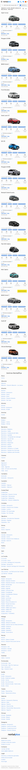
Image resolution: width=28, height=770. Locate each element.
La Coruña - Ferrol (5, 560)
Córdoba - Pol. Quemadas (8, 511)
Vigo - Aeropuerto (6, 667)
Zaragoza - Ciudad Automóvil (8, 728)
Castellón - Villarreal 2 (6, 487)
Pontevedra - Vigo (6, 663)
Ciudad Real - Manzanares (8, 496)
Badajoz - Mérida (5, 424)
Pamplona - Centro (6, 650)
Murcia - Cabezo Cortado (7, 639)
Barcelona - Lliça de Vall (7, 439)
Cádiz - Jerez (4, 470)
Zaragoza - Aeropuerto (7, 724)
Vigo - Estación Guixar (7, 669)
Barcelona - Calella (6, 431)
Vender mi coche (5, 744)
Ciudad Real (4, 492)
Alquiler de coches (6, 740)
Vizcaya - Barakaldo (6, 715)
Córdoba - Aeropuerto (7, 505)
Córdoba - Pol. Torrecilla (7, 513)
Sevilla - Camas (5, 680)
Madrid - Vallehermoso (7, 605)
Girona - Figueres (5, 529)
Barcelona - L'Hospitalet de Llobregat (11, 437)
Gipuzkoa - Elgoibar (6, 520)
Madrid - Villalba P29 (6, 609)
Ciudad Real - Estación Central (9, 494)
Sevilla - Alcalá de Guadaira (8, 678)
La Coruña (3, 558)
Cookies (3, 759)
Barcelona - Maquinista (7, 442)
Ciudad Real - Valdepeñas (7, 498)
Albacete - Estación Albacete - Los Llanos (12, 385)
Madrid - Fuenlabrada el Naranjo (9, 594)
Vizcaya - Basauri (5, 717)
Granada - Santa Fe (6, 540)
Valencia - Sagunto (6, 710)
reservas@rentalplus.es (7, 751)
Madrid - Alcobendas (6, 584)
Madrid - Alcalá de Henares (8, 580)
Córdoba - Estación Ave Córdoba (9, 507)
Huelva (3, 548)
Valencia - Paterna (6, 704)
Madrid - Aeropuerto (6, 579)
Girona (3, 527)
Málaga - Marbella (5, 628)
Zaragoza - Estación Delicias (8, 730)
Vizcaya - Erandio (5, 719)
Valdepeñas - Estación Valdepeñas (10, 500)
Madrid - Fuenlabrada (6, 592)
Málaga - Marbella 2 (6, 630)
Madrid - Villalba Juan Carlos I (8, 607)
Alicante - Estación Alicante (8, 398)
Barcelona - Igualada (6, 435)
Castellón (3, 483)
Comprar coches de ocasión (8, 742)
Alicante (3, 390)
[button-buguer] (1, 1)
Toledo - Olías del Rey (6, 691)
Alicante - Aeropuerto (6, 392)
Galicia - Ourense (5, 658)
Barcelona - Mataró (6, 444)
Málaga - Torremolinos (7, 632)
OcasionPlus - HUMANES (7, 613)
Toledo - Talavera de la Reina (8, 693)
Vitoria (2, 378)
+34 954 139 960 (5, 749)
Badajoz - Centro (5, 422)
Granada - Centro (5, 537)
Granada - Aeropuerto (6, 535)
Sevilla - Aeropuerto (6, 676)
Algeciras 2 (4, 463)
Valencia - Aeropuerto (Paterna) (9, 700)
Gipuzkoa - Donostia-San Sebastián (10, 518)
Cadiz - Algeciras (5, 467)
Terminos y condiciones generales (10, 755)
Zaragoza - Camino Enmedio (8, 726)
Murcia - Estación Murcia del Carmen (10, 641)
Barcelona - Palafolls (6, 446)
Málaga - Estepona (6, 626)
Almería (3, 405)
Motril (2, 542)
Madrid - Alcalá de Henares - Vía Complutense (13, 582)
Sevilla (2, 674)
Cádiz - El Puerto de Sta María (9, 468)
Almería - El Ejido (5, 409)
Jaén (2, 553)
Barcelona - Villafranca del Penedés (10, 452)
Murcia (3, 637)
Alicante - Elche (5, 396)
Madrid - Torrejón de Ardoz (8, 604)
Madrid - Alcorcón (5, 586)
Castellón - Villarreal (6, 485)
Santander (4, 476)
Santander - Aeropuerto (7, 478)
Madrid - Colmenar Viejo (7, 590)
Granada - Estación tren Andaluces (10, 538)
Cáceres (3, 457)
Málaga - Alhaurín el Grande (8, 622)
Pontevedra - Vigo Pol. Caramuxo (9, 665)
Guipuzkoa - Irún (5, 522)
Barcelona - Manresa (6, 440)
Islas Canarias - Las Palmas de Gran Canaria (12, 571)
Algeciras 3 (4, 465)
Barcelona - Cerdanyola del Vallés (9, 433)
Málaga (3, 618)
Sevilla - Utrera (5, 686)
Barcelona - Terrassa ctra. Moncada (10, 450)
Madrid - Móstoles (6, 600)
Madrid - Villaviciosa (6, 611)
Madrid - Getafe (5, 596)
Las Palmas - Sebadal (6, 573)
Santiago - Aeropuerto (7, 564)
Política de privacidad (6, 757)
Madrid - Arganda (5, 588)
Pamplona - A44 (5, 646)
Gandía (3, 698)
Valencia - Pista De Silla (7, 706)
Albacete (3, 383)
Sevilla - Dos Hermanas (7, 682)
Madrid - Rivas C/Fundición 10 (9, 602)
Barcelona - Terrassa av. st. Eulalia (9, 448)
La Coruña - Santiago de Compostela (10, 562)
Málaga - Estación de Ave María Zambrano (12, 624)
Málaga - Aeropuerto (6, 620)
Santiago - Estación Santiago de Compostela (12, 566)
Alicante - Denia (5, 394)
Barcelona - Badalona (6, 429)
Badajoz (3, 420)
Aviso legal (4, 761)
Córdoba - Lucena (5, 509)
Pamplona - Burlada (6, 648)
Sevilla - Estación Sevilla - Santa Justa (10, 684)
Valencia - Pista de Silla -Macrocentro (10, 708)
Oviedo (3, 414)
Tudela (3, 652)
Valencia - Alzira (5, 702)
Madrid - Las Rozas (6, 598)
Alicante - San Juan (6, 400)
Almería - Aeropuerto (6, 407)
